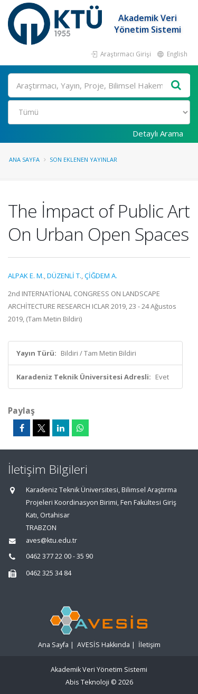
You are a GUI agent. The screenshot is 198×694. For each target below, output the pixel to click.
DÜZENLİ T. (64, 275)
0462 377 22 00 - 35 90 (59, 556)
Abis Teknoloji (87, 682)
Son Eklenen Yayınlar (83, 159)
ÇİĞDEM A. (100, 275)
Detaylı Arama (158, 133)
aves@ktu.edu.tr (51, 540)
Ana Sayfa (24, 159)
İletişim (149, 644)
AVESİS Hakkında (103, 644)
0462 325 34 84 (48, 573)
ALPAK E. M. (26, 275)
